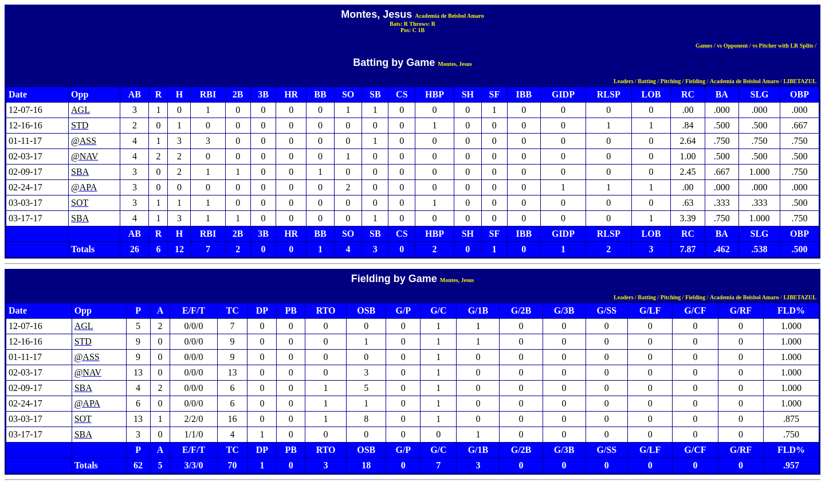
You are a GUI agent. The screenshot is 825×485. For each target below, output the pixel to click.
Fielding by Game (394, 278)
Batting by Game (394, 62)
